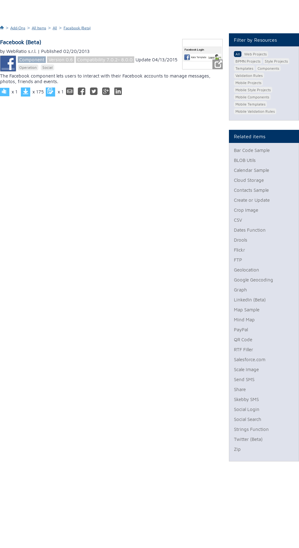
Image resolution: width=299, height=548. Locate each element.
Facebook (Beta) (77, 28)
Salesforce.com (249, 359)
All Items (39, 28)
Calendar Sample (251, 170)
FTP (238, 259)
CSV (238, 220)
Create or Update (252, 200)
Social (47, 67)
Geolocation (246, 269)
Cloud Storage (249, 180)
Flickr (239, 250)
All (55, 28)
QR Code (243, 339)
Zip (237, 449)
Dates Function (250, 230)
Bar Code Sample (252, 150)
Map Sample (246, 309)
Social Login (246, 409)
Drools (240, 240)
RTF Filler (243, 349)
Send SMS (244, 379)
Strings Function (251, 429)
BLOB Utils (245, 160)
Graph (240, 289)
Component (31, 59)
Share (240, 389)
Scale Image (246, 369)
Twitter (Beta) (248, 439)
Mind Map (244, 319)
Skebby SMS (246, 399)
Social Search (247, 419)
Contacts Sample (251, 190)
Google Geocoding (253, 279)
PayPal (241, 329)
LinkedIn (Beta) (250, 299)
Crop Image (246, 210)
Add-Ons (17, 28)
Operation (28, 67)
